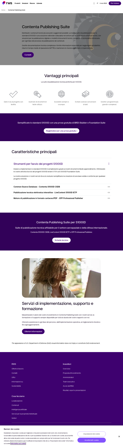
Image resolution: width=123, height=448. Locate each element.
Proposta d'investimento (72, 373)
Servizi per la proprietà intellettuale (24, 414)
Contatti (14, 373)
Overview (66, 369)
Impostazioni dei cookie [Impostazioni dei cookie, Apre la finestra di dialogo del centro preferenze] (91, 434)
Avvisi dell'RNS (68, 386)
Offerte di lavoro (18, 369)
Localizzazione (17, 401)
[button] (7, 3)
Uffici (13, 377)
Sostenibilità (16, 386)
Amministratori (68, 377)
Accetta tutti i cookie (92, 440)
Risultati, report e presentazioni (74, 390)
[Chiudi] (119, 436)
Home (3, 10)
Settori (14, 418)
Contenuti (15, 405)
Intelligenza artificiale (19, 409)
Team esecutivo (69, 381)
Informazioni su (17, 381)
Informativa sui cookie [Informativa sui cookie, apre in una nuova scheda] (18, 443)
